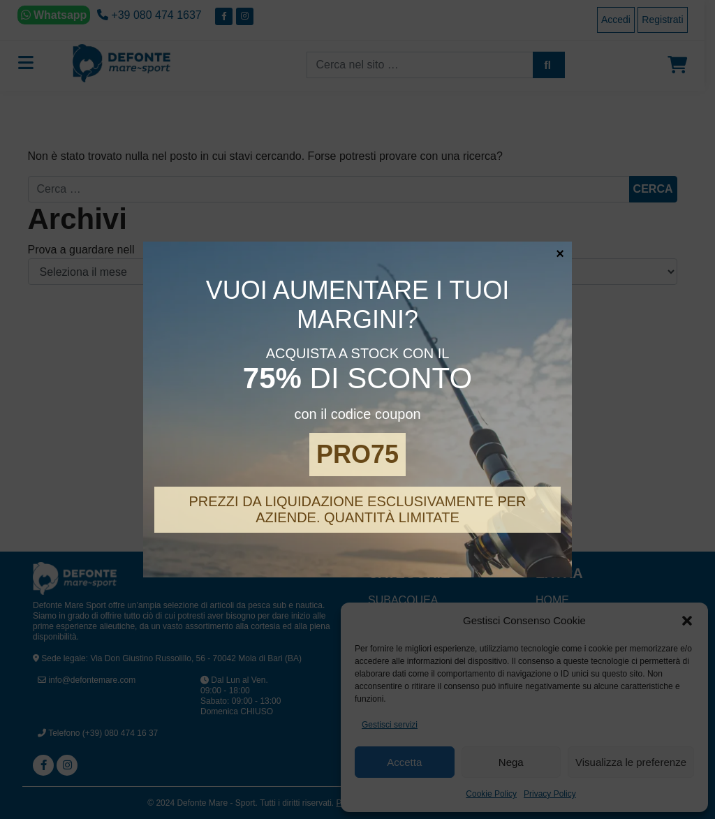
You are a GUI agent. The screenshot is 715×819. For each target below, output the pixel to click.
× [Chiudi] (560, 252)
